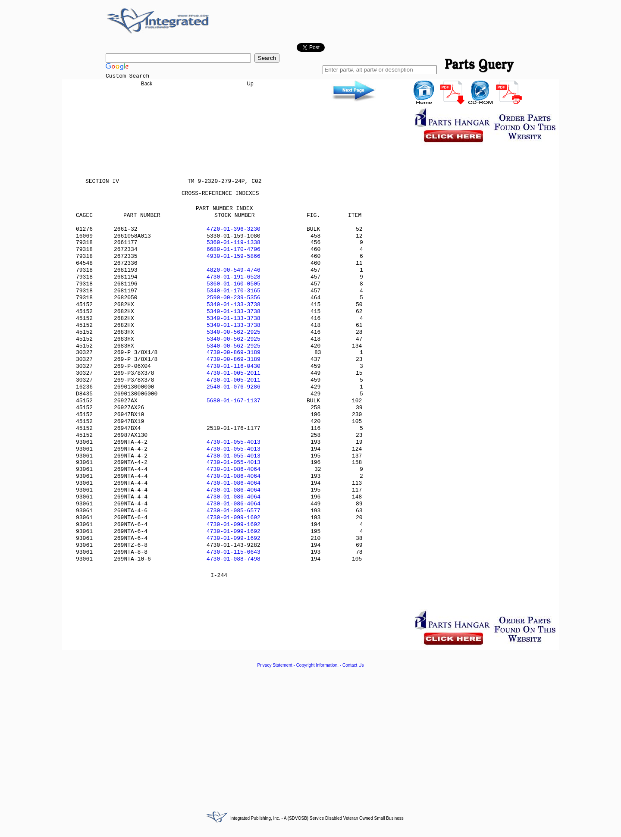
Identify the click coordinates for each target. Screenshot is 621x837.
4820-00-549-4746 (233, 270)
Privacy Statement (274, 665)
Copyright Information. (317, 665)
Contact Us (353, 665)
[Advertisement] (310, 734)
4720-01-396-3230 (233, 229)
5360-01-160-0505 (233, 284)
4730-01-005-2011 (233, 373)
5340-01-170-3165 (233, 291)
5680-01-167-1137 (233, 401)
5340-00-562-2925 (233, 332)
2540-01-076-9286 (233, 387)
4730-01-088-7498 (233, 559)
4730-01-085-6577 (233, 511)
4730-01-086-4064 (233, 469)
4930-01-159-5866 (233, 256)
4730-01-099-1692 (233, 517)
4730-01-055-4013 (233, 442)
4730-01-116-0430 (233, 366)
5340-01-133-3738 (233, 304)
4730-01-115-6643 (233, 552)
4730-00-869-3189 (233, 352)
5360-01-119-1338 (233, 242)
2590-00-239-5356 (233, 298)
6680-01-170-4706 (233, 249)
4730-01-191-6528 (233, 277)
